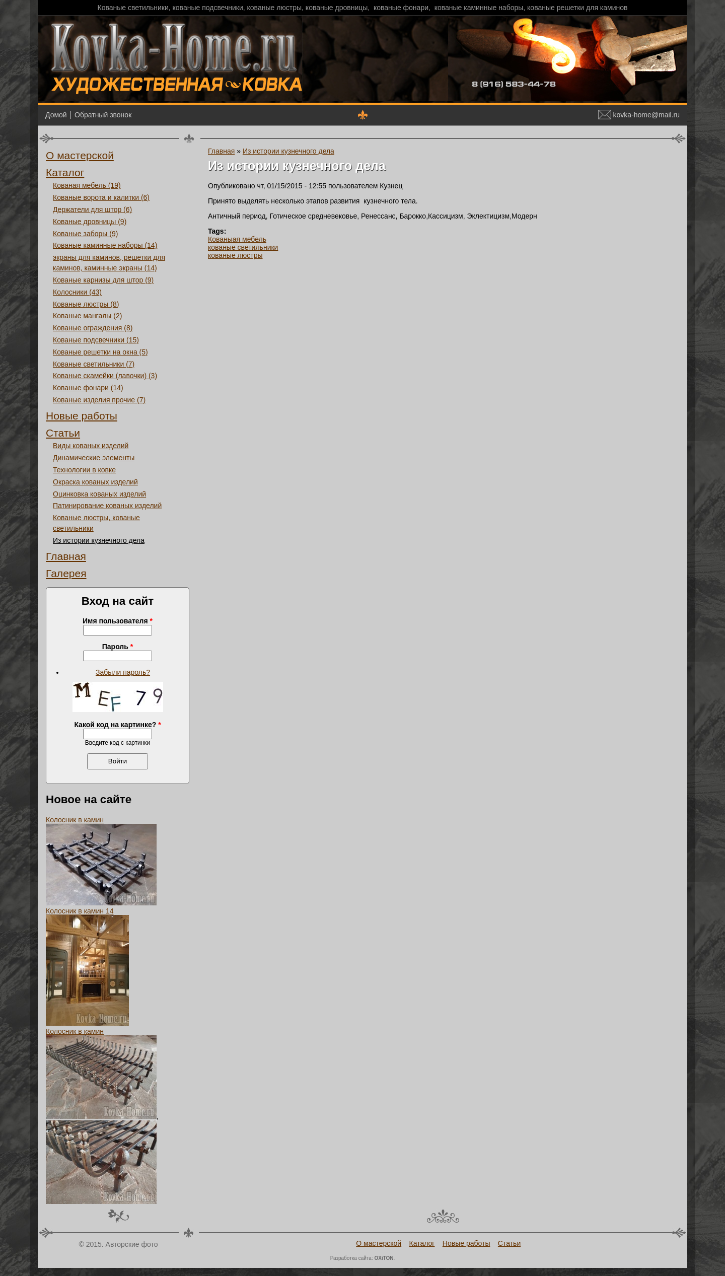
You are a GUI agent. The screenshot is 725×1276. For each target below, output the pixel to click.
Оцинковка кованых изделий (99, 494)
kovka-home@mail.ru (639, 115)
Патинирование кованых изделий (107, 506)
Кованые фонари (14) (88, 388)
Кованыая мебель (237, 239)
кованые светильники (243, 247)
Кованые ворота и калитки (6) (101, 197)
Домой (56, 115)
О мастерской (80, 155)
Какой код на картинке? (117, 725)
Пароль (117, 647)
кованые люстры (235, 255)
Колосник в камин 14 (80, 911)
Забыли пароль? (123, 672)
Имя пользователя (118, 621)
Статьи (63, 433)
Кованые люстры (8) (86, 304)
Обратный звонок (103, 115)
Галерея (66, 573)
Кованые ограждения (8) (92, 328)
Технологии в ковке (84, 470)
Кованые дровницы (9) (89, 222)
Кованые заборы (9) (85, 234)
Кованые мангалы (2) (87, 316)
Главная (66, 556)
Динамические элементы (93, 458)
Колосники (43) (77, 292)
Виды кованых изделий (90, 446)
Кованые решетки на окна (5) (100, 352)
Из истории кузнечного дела (98, 540)
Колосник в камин (75, 820)
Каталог (65, 172)
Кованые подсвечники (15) (96, 340)
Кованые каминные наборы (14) (105, 245)
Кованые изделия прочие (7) (99, 400)
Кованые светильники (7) (93, 364)
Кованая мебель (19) (87, 185)
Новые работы (81, 415)
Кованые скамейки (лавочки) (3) (105, 376)
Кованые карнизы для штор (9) (103, 280)
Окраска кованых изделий (95, 482)
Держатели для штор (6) (92, 209)
